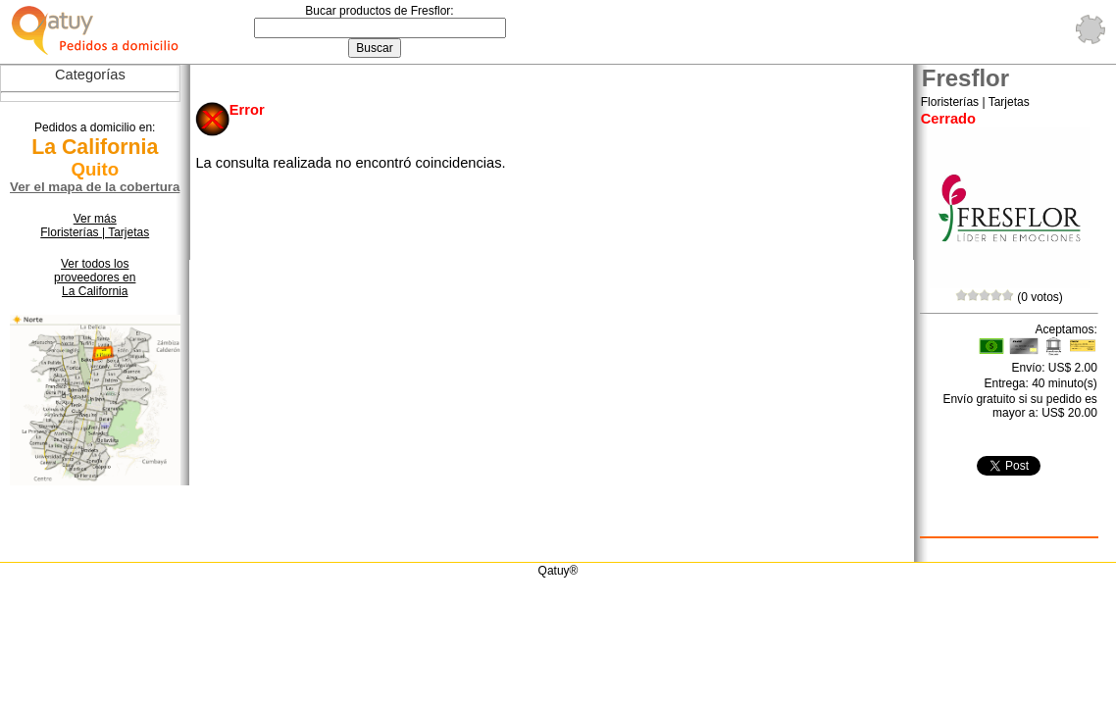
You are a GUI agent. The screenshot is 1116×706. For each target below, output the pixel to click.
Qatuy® (558, 571)
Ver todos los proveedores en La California (94, 277)
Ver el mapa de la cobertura (94, 186)
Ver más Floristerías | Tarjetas (94, 225)
